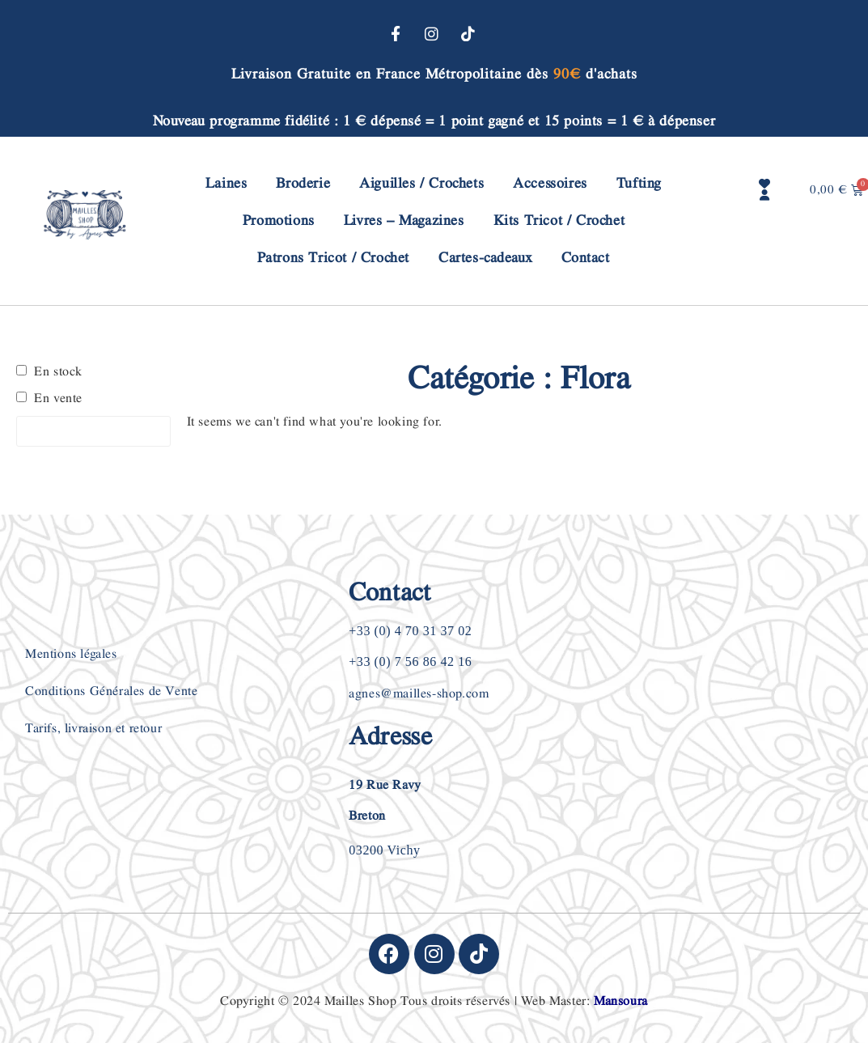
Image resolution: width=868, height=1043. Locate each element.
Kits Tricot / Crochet (559, 220)
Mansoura (621, 1001)
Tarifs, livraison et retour (93, 728)
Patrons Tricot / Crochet (333, 257)
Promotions (279, 220)
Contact (585, 257)
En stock (58, 372)
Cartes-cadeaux (485, 257)
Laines (226, 183)
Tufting (639, 183)
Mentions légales (71, 654)
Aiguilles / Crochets (421, 183)
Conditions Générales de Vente (111, 691)
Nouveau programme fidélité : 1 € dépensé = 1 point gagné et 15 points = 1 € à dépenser (434, 120)
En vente (58, 398)
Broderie (303, 183)
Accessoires (550, 183)
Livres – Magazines (404, 220)
